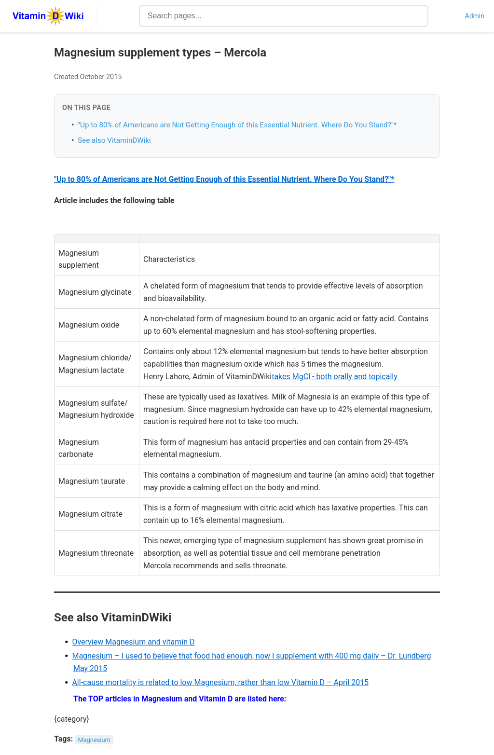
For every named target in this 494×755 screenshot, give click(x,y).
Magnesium (94, 739)
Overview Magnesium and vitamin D (133, 641)
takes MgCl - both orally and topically (335, 376)
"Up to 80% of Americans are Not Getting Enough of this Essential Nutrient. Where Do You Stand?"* (237, 125)
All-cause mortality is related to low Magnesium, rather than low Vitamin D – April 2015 (220, 682)
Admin (474, 16)
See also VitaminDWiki (114, 140)
